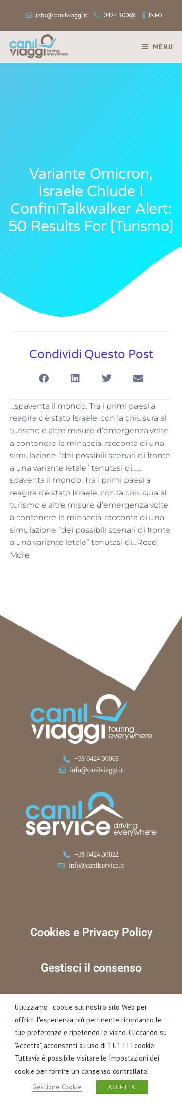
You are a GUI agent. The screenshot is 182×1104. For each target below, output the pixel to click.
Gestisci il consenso (91, 967)
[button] (44, 379)
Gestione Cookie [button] (57, 1086)
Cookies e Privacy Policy (91, 932)
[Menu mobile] (153, 46)
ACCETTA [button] (121, 1087)
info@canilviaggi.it (61, 15)
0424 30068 (119, 15)
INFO (155, 15)
